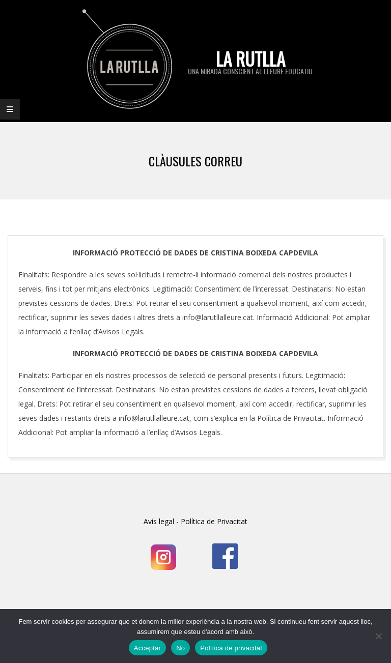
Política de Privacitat (213, 521)
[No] (378, 636)
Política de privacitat (231, 648)
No (180, 648)
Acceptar (147, 648)
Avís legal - (161, 521)
